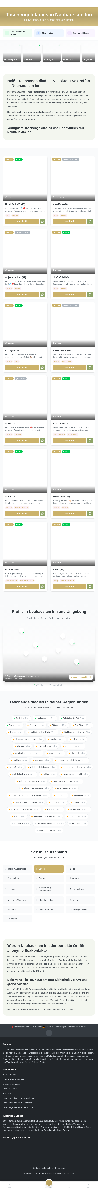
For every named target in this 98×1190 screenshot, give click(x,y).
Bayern (50, 1027)
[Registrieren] (49, 1186)
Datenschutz (47, 1168)
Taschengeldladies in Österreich (18, 1103)
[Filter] (68, 1186)
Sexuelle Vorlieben (11, 1084)
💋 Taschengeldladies (20, 1027)
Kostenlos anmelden (81, 678)
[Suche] (29, 1186)
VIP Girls (7, 1094)
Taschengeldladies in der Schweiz (18, 1108)
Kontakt (36, 1168)
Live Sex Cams (10, 1089)
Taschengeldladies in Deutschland (18, 1098)
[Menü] (88, 1186)
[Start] (10, 1186)
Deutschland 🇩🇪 (38, 1027)
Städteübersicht (10, 1075)
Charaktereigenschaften (14, 1080)
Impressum (60, 1168)
